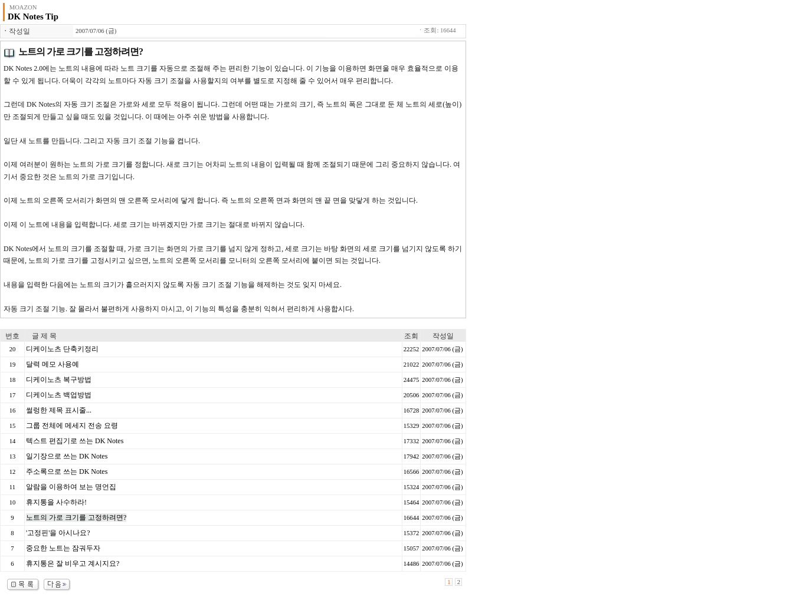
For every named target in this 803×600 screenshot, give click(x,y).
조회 (411, 336)
